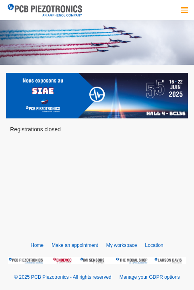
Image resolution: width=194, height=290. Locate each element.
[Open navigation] (184, 10)
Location (154, 245)
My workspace (121, 245)
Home (37, 245)
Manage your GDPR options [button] (150, 277)
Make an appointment (75, 245)
